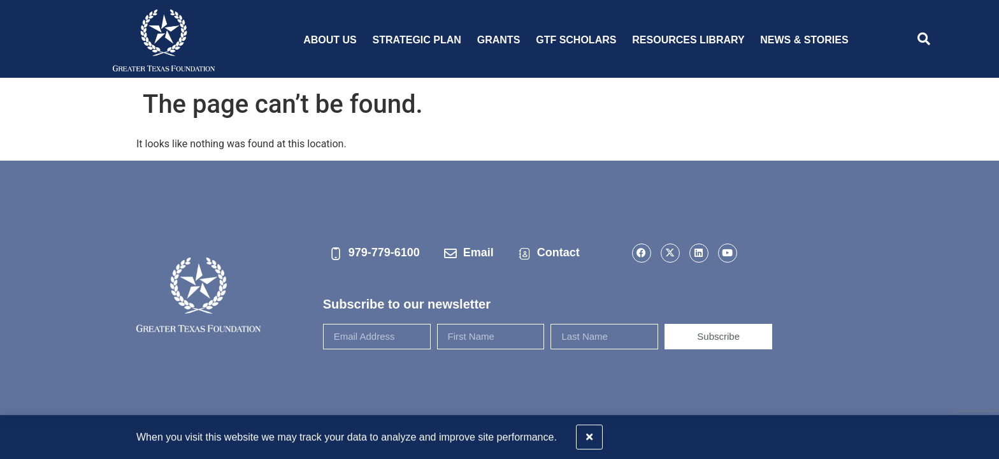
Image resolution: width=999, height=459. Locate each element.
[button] (981, 434)
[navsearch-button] (924, 40)
